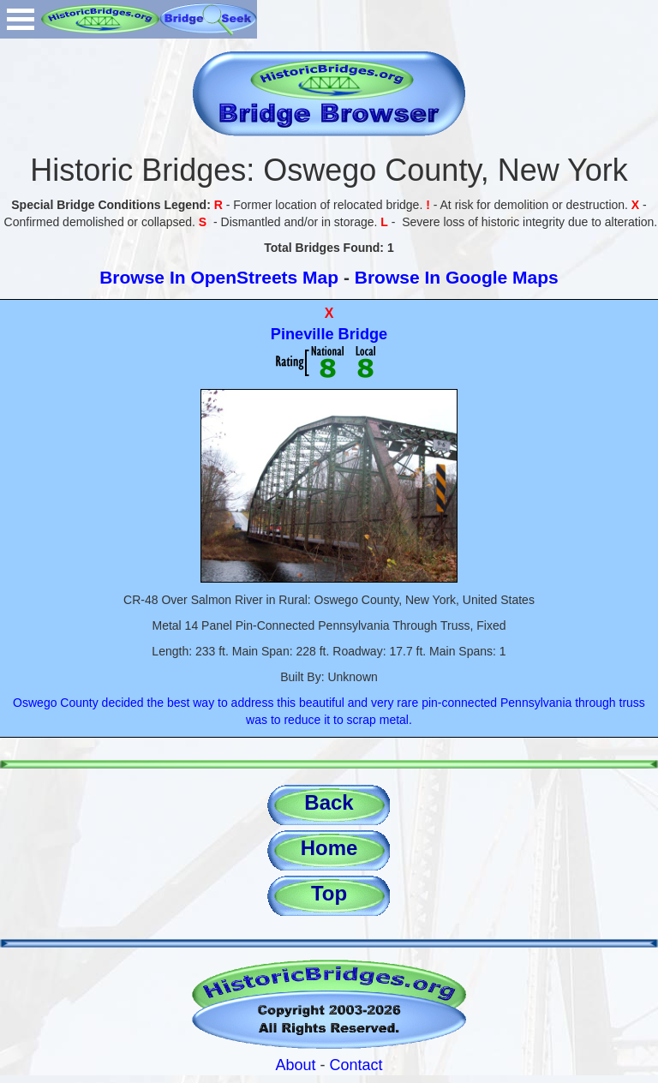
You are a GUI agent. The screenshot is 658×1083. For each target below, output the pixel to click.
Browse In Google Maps (457, 277)
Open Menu (20, 19)
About (295, 1065)
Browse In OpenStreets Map (218, 277)
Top (329, 893)
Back (328, 802)
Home (329, 847)
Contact (356, 1065)
